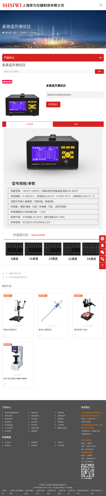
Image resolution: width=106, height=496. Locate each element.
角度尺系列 (35, 428)
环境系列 (33, 33)
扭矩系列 (34, 413)
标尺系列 (34, 425)
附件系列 (8, 431)
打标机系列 (9, 425)
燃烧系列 (34, 431)
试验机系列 (35, 416)
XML (50, 487)
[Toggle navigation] (101, 5)
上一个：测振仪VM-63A (11, 273)
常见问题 (61, 445)
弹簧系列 (61, 422)
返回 (76, 124)
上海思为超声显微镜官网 (16, 492)
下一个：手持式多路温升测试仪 (14, 277)
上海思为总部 (71, 492)
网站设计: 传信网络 (65, 487)
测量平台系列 (62, 428)
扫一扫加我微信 (86, 478)
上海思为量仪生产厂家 (96, 492)
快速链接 (6, 437)
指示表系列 (9, 419)
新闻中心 (8, 445)
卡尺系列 (61, 425)
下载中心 (61, 442)
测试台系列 (9, 416)
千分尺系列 (9, 428)
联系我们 (53, 104)
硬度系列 (61, 419)
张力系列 (34, 419)
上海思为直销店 (62, 492)
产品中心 (23, 33)
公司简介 (8, 442)
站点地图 (55, 487)
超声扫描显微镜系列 (12, 413)
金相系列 (8, 422)
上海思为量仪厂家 (40, 492)
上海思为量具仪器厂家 (82, 492)
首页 (15, 33)
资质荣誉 (34, 442)
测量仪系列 (61, 416)
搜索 (99, 71)
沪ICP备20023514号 (41, 487)
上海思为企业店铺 (51, 492)
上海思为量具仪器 (29, 492)
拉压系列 (34, 422)
